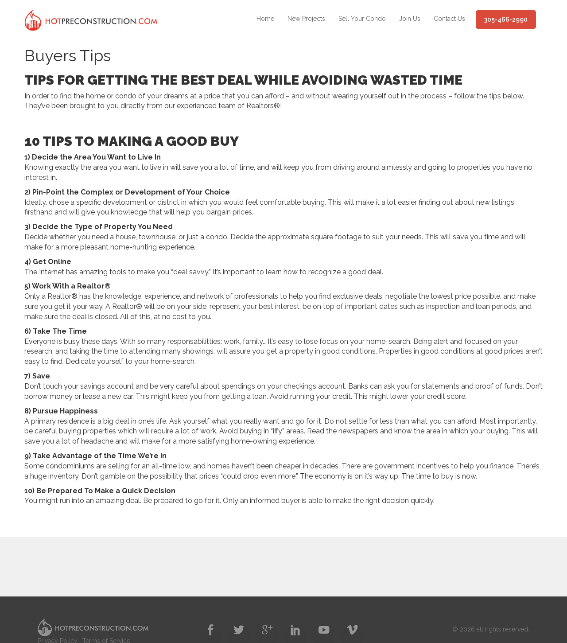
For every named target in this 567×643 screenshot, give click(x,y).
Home (265, 18)
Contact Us (449, 18)
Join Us (409, 18)
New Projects (306, 18)
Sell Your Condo (362, 18)
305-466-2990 (506, 19)
